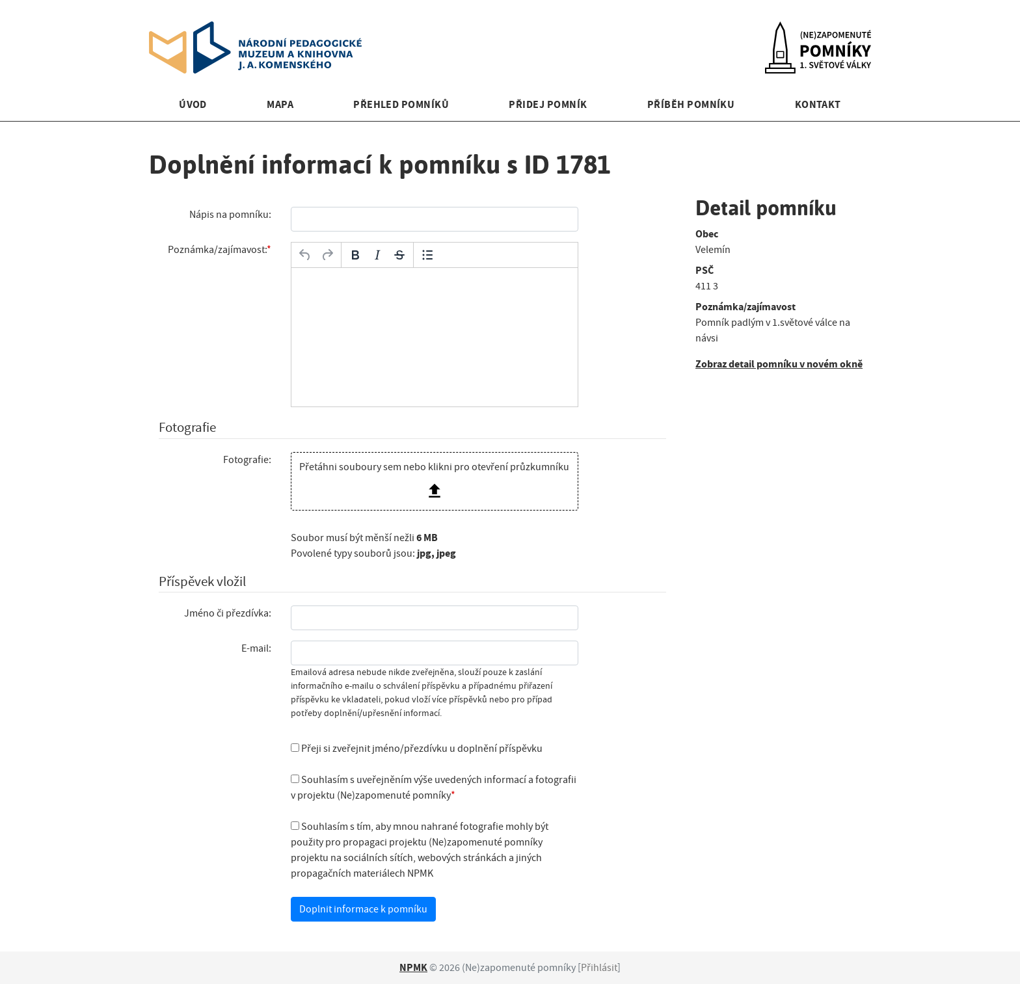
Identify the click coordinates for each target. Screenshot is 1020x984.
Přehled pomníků (401, 104)
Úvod (193, 104)
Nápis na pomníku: (230, 214)
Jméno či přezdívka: (227, 613)
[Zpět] (305, 255)
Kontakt (818, 104)
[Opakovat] (327, 255)
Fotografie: (247, 459)
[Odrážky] (427, 255)
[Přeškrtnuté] (399, 255)
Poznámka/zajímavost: (217, 249)
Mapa (280, 104)
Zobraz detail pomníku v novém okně (779, 364)
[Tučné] (355, 255)
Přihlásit (599, 967)
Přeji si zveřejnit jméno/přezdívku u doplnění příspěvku (417, 748)
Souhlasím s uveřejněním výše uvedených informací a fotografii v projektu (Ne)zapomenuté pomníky (433, 787)
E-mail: (256, 648)
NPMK (413, 967)
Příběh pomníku (691, 104)
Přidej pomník (548, 104)
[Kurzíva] (377, 255)
